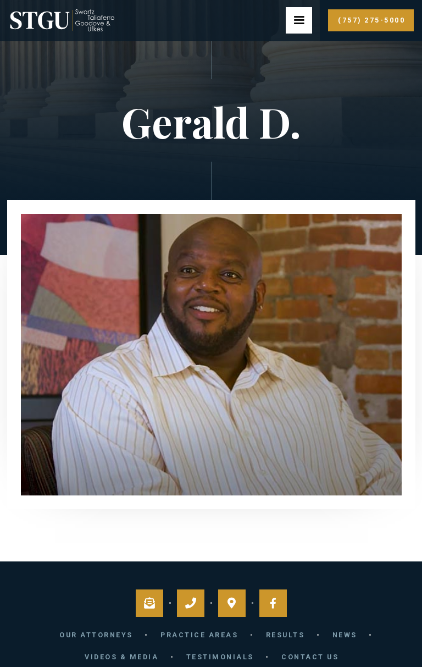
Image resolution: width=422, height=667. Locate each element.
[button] (299, 20)
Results (285, 635)
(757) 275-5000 (371, 20)
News (344, 635)
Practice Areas (199, 635)
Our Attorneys (96, 635)
